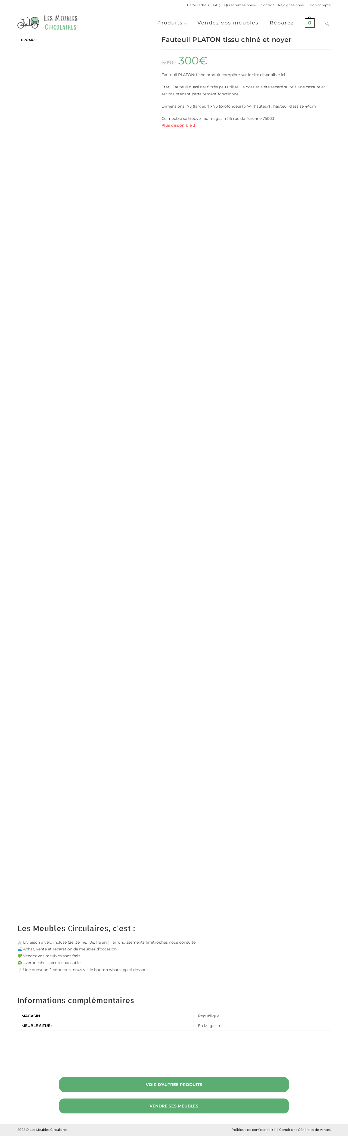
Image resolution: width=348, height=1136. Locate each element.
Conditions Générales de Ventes (305, 1130)
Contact (267, 5)
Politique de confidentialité (253, 1130)
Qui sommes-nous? (240, 5)
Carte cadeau (198, 5)
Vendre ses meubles (174, 1106)
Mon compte (320, 5)
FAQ (216, 5)
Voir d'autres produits (174, 1084)
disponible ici (272, 74)
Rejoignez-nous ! (291, 5)
